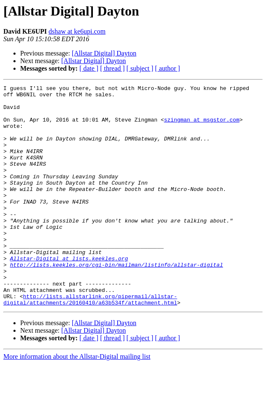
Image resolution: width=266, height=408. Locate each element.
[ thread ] (112, 68)
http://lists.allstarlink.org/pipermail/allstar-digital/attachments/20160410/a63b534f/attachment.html (90, 342)
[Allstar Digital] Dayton (104, 53)
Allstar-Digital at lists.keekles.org (69, 293)
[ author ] (167, 68)
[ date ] (88, 68)
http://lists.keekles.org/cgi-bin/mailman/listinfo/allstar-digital (116, 301)
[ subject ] (139, 68)
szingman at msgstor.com (201, 127)
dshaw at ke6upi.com (77, 31)
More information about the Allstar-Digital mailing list (76, 400)
